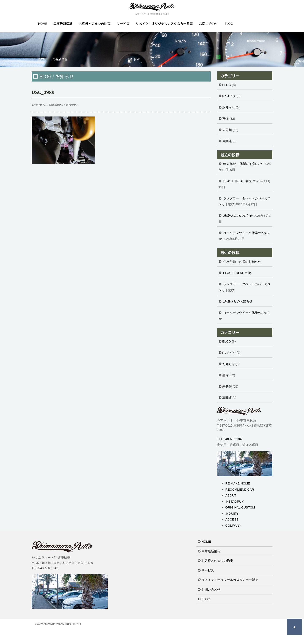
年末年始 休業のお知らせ (243, 164)
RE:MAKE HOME (237, 483)
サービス (123, 23)
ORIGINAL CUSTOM (240, 507)
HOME (42, 23)
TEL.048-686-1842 (230, 439)
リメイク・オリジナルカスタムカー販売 (164, 23)
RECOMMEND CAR (239, 489)
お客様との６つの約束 (94, 23)
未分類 (227, 130)
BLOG (228, 23)
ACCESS (232, 519)
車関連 (227, 141)
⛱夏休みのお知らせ (238, 215)
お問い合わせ (208, 23)
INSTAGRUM (234, 501)
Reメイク (229, 96)
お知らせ (228, 107)
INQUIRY (232, 513)
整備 (225, 118)
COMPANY (233, 525)
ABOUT (230, 495)
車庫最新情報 (62, 23)
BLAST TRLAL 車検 (237, 181)
